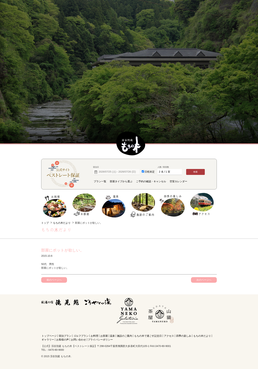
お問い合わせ (78, 339)
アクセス (202, 205)
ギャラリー (48, 339)
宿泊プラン (65, 335)
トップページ (49, 335)
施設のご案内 (143, 205)
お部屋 (84, 205)
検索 (195, 172)
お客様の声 (62, 339)
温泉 (114, 205)
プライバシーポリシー (100, 339)
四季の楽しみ (172, 205)
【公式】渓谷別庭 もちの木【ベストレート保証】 (130, 143)
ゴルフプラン (81, 335)
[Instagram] (160, 329)
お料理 (55, 205)
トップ (45, 222)
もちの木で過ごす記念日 (148, 335)
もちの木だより (62, 222)
